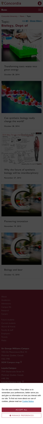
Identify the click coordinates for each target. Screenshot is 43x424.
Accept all (21, 410)
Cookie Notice (28, 401)
